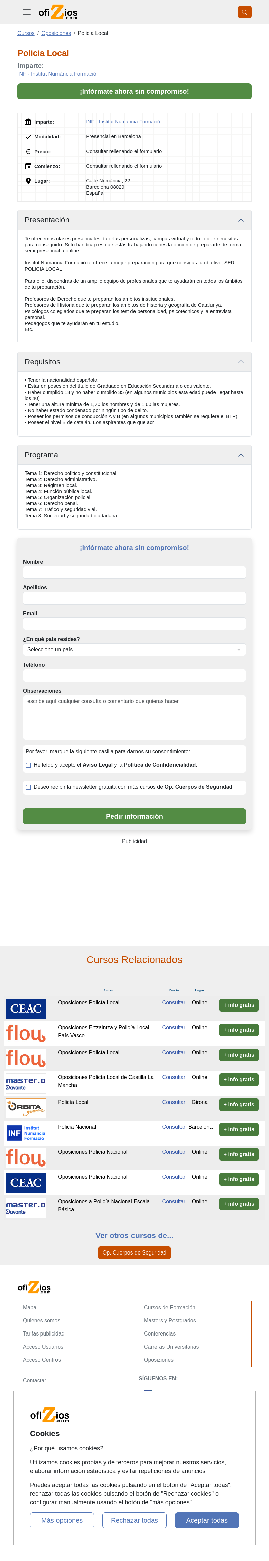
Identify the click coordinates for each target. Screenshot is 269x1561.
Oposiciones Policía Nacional (92, 1152)
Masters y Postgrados (170, 1320)
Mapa (29, 1307)
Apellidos (35, 587)
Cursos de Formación (169, 1307)
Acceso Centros (42, 1360)
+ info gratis (239, 1005)
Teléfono (34, 665)
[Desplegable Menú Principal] (26, 12)
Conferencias (160, 1334)
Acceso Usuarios (43, 1347)
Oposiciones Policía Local (88, 1002)
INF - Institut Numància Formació (57, 74)
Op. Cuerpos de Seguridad (134, 1253)
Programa (41, 454)
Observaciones (42, 691)
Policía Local (73, 1102)
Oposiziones (159, 1360)
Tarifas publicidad (44, 1334)
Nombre (33, 562)
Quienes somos (41, 1320)
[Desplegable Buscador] (245, 12)
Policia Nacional (77, 1127)
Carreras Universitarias (171, 1347)
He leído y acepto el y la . (115, 765)
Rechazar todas (134, 1520)
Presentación (47, 219)
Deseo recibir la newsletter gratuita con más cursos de (133, 787)
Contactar (34, 1380)
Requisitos (42, 361)
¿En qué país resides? (51, 639)
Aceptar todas (207, 1520)
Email (30, 613)
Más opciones (62, 1520)
